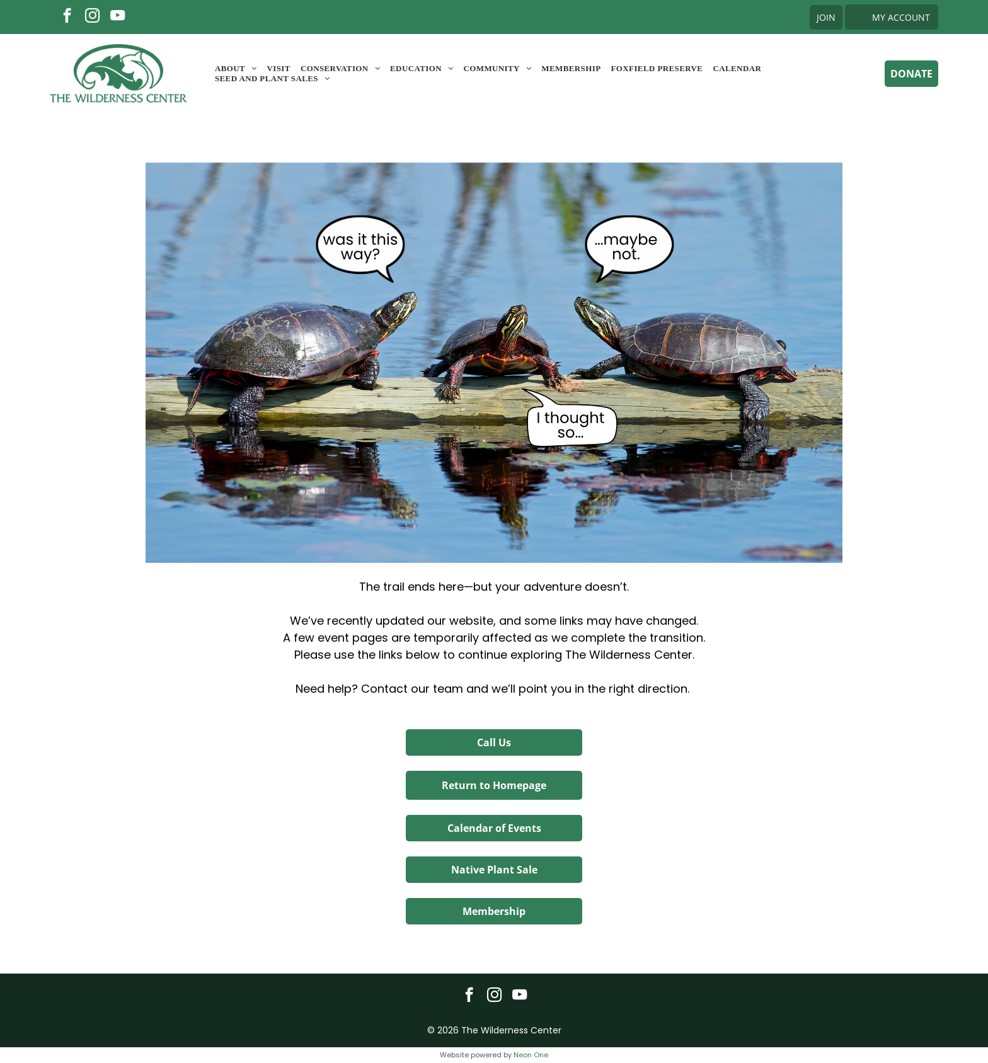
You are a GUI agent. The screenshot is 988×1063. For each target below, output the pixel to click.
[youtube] (117, 17)
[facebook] (67, 17)
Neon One (531, 1055)
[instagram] (92, 17)
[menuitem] (236, 69)
